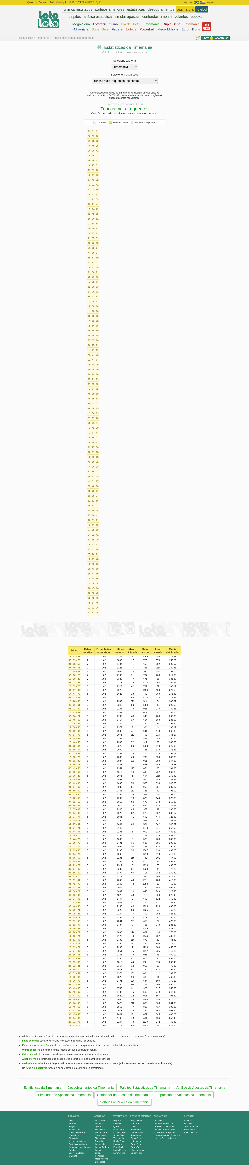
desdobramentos (161, 9)
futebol (201, 9)
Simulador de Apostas (164, 1129)
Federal (117, 29)
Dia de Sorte (130, 24)
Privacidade (189, 1129)
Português (187, 2)
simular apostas (127, 16)
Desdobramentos (77, 1132)
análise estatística (98, 16)
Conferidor (74, 1135)
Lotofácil (99, 24)
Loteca (131, 29)
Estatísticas (26, 37)
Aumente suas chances (80, 1147)
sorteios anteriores (109, 9)
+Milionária (80, 29)
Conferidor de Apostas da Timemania (123, 1095)
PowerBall (135, 1147)
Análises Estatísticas (164, 1126)
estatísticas (136, 9)
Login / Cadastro (76, 1153)
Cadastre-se (220, 38)
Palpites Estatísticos (163, 1123)
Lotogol (98, 1153)
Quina (113, 24)
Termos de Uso (191, 1126)
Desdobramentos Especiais (167, 1135)
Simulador (74, 1138)
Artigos (72, 1126)
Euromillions (190, 29)
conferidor (150, 16)
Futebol (72, 1150)
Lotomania (191, 24)
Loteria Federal (102, 1147)
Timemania (151, 24)
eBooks (72, 1123)
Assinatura (159, 1120)
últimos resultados (78, 9)
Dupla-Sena (172, 24)
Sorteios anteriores (78, 1144)
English (210, 2)
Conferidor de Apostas (164, 1132)
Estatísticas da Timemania (42, 1087)
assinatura (185, 9)
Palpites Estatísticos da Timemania (145, 1087)
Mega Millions (168, 29)
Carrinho (73, 1156)
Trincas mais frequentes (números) (73, 37)
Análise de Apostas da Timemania (200, 1087)
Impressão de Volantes (165, 1138)
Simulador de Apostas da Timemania (64, 1095)
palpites (74, 16)
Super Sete (100, 29)
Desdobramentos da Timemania (90, 1087)
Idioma (187, 1120)
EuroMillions (136, 1153)
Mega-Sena (81, 24)
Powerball (147, 29)
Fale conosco (190, 1132)
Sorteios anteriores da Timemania (124, 1102)
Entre (206, 38)
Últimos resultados (77, 1141)
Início (71, 1120)
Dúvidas (188, 1123)
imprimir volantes (174, 16)
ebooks (196, 16)
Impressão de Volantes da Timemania (184, 1095)
